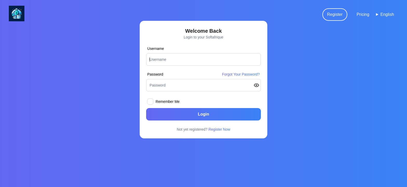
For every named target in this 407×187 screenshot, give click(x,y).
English (387, 14)
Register (335, 14)
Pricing (363, 14)
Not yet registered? (203, 129)
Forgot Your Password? (241, 74)
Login (203, 114)
